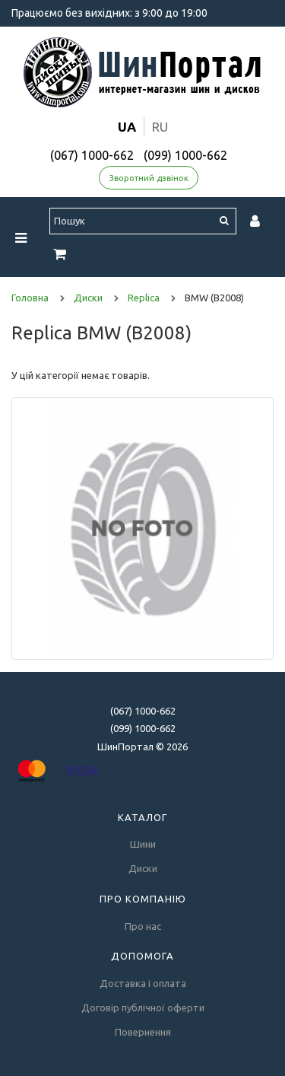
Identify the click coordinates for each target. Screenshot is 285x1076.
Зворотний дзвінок (148, 178)
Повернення (143, 1032)
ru (160, 126)
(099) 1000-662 (185, 155)
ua (127, 126)
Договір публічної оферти (142, 1007)
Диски (142, 868)
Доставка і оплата (143, 983)
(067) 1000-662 (92, 155)
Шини (143, 844)
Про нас (143, 926)
